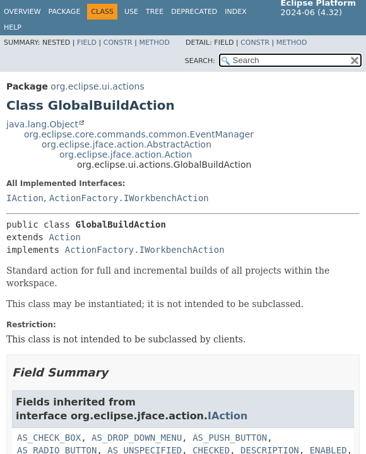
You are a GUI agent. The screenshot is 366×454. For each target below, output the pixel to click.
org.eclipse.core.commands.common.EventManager (139, 134)
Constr (118, 42)
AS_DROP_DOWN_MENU (137, 438)
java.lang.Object (42, 124)
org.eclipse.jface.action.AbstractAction (126, 144)
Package (65, 12)
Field (87, 42)
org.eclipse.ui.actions (97, 86)
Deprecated (194, 12)
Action (65, 237)
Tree (154, 12)
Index (235, 12)
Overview (22, 12)
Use (131, 12)
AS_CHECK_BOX (49, 438)
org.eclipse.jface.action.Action (125, 154)
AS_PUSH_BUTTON (229, 438)
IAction (25, 198)
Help (12, 27)
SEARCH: (200, 61)
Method (154, 42)
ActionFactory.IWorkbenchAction (129, 198)
